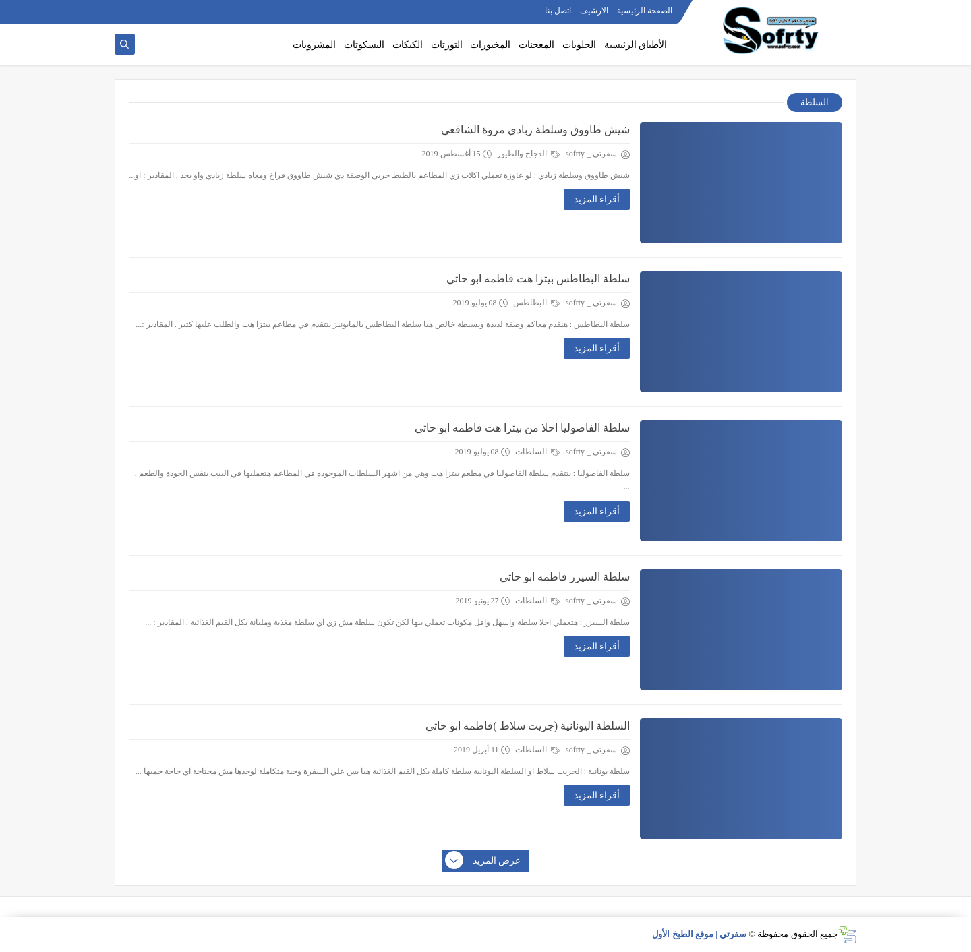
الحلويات (579, 45)
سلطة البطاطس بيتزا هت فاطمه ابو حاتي (538, 279)
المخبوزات (490, 45)
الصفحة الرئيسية (644, 11)
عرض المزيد (483, 861)
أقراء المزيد (597, 199)
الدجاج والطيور (528, 153)
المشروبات (314, 45)
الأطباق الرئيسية (636, 45)
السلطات (537, 451)
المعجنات (536, 45)
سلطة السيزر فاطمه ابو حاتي (565, 577)
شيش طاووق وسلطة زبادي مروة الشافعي (535, 130)
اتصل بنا (558, 11)
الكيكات (407, 45)
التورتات (447, 45)
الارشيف (594, 11)
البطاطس (536, 302)
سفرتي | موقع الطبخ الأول (699, 934)
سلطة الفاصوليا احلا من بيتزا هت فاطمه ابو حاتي (522, 428)
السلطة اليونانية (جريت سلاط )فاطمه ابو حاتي (527, 726)
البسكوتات (364, 45)
